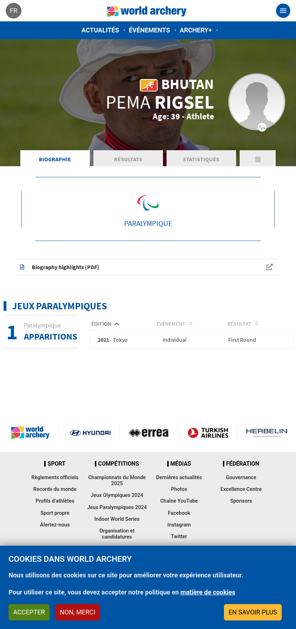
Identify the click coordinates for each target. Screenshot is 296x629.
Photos (179, 499)
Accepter (29, 612)
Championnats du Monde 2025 (117, 490)
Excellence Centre (240, 499)
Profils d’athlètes (55, 511)
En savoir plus (253, 612)
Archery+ (196, 30)
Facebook (179, 523)
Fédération (242, 473)
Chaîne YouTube (179, 511)
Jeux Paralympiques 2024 (117, 517)
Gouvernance (241, 487)
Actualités (100, 30)
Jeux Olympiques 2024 (117, 505)
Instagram (179, 534)
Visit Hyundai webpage (90, 442)
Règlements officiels (54, 487)
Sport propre (54, 523)
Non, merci (78, 612)
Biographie (55, 167)
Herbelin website (266, 442)
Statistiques (201, 167)
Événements (149, 30)
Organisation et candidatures (117, 544)
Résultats (128, 167)
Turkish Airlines (208, 442)
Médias (180, 473)
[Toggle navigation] (283, 11)
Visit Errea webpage (149, 442)
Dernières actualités (179, 487)
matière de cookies (207, 592)
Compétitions (118, 473)
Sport (56, 473)
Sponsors (241, 511)
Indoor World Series (116, 529)
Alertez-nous (55, 534)
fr (13, 10)
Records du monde (55, 499)
